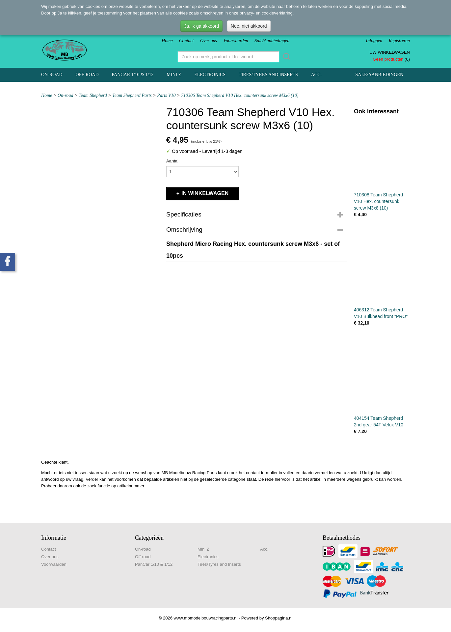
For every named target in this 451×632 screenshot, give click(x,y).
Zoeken (285, 57)
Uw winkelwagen (389, 52)
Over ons (208, 40)
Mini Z (174, 74)
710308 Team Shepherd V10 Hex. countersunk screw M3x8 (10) (378, 201)
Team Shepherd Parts (132, 95)
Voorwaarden (236, 40)
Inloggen (374, 40)
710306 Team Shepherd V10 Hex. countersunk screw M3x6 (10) (240, 95)
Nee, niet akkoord (249, 26)
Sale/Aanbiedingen (271, 40)
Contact (186, 40)
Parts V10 (166, 95)
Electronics (210, 74)
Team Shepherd (93, 95)
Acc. (316, 74)
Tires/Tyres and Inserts (268, 74)
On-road (52, 74)
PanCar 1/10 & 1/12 (133, 74)
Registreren (399, 40)
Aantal (172, 160)
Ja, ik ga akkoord (201, 26)
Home (167, 40)
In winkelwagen (204, 193)
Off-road (87, 74)
